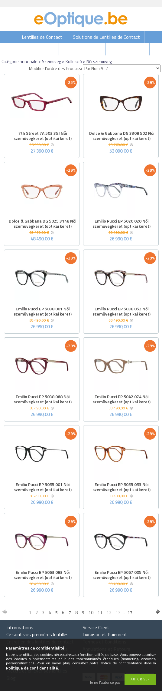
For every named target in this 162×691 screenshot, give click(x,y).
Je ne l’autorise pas (105, 682)
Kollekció (74, 61)
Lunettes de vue (128, 49)
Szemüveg (51, 61)
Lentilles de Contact (42, 37)
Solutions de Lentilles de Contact (106, 37)
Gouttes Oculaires (35, 49)
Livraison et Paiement (105, 634)
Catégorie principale (19, 61)
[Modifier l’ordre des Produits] (121, 68)
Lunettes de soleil (83, 49)
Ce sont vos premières (37, 634)
